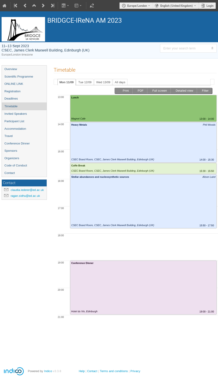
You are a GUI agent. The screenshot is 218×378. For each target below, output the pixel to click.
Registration (13, 91)
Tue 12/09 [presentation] (84, 82)
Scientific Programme (19, 76)
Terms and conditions (114, 371)
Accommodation (15, 128)
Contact (10, 173)
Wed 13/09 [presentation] (103, 82)
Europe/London (137, 6)
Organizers (12, 158)
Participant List (14, 121)
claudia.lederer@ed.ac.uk (27, 190)
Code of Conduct (16, 165)
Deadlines (11, 98)
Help (82, 371)
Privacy (135, 371)
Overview (11, 69)
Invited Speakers (16, 113)
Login (209, 6)
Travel (9, 136)
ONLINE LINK (14, 83)
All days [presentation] (120, 82)
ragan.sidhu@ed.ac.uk (25, 196)
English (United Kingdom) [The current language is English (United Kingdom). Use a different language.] (176, 6)
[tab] (66, 82)
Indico (48, 371)
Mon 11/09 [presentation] (67, 82)
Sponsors (11, 150)
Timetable (11, 106)
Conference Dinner (17, 143)
